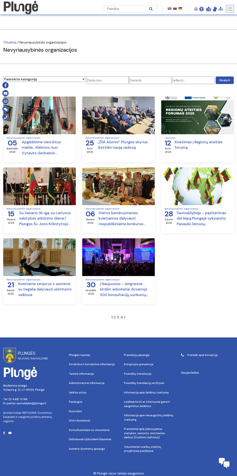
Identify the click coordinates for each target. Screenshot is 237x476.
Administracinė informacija (86, 383)
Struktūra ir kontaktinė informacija (92, 364)
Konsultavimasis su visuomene (89, 430)
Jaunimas (170, 137)
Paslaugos (75, 402)
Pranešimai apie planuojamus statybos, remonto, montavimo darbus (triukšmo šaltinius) (144, 433)
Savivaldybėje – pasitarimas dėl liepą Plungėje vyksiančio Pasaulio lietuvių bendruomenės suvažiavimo (201, 219)
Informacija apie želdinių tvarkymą (146, 392)
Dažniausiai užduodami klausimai (90, 439)
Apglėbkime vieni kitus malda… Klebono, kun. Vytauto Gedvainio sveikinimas (41, 148)
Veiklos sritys (78, 392)
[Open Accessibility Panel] (201, 9)
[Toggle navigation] (230, 9)
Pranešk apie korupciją (199, 355)
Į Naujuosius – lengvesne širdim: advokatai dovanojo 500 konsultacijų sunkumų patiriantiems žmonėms (123, 289)
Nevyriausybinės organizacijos (23, 137)
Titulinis (9, 42)
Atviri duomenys (79, 420)
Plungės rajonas (79, 355)
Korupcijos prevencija (138, 364)
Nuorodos (75, 411)
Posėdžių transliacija (137, 374)
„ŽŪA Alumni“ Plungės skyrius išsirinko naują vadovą (123, 145)
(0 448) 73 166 (18, 399)
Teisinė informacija (81, 374)
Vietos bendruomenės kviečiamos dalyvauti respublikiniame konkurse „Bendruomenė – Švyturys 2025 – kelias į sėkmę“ (122, 219)
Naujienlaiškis (190, 373)
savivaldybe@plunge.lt (31, 403)
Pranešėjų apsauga (136, 355)
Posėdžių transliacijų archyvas (144, 383)
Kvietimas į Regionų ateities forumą (199, 145)
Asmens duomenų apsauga (87, 449)
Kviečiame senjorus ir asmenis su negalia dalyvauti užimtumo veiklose (45, 289)
